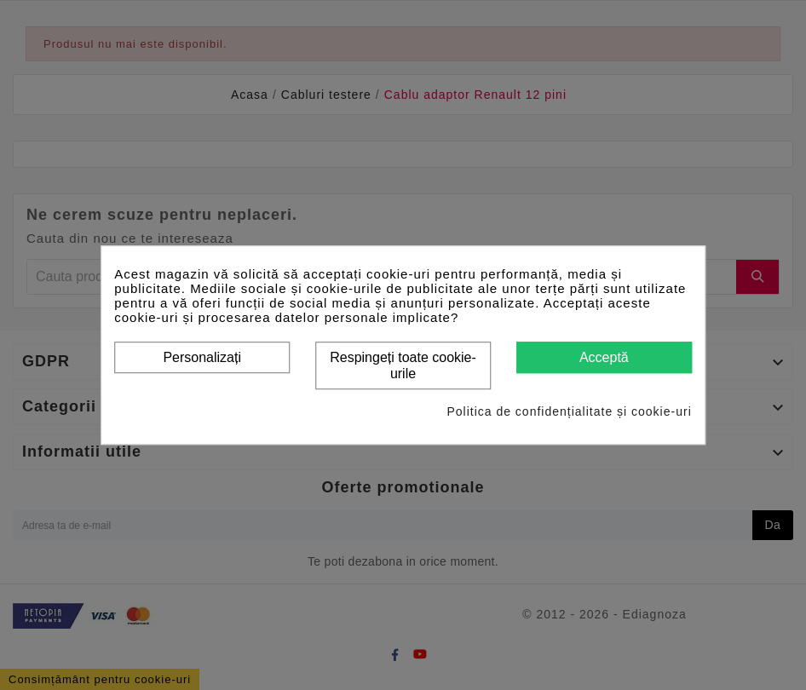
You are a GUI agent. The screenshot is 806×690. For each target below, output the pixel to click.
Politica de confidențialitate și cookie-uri (568, 411)
